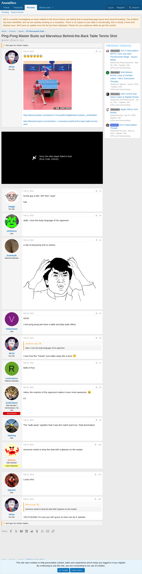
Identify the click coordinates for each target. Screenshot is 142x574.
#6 (100, 338)
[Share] (96, 51)
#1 (100, 51)
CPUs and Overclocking (120, 68)
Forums (31, 7)
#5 (100, 313)
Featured (18, 7)
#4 (100, 240)
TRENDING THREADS (118, 45)
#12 (99, 499)
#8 (100, 387)
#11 (99, 474)
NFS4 (6, 40)
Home (6, 7)
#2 (100, 191)
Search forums (17, 12)
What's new (44, 7)
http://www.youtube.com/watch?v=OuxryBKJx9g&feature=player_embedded (60, 115)
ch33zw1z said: (31, 344)
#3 (100, 215)
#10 (99, 445)
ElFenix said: (30, 505)
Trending (5, 12)
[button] (53, 7)
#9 (100, 420)
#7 (100, 363)
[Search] (134, 7)
